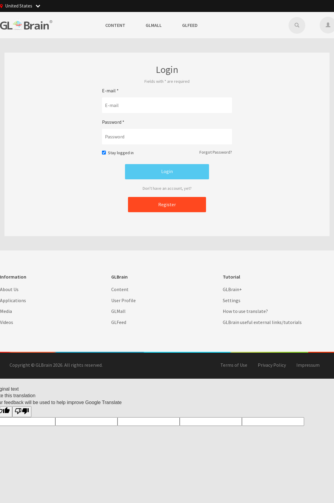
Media (6, 311)
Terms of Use (233, 365)
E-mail (110, 91)
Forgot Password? (215, 152)
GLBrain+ (232, 289)
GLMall (154, 25)
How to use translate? (245, 311)
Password (113, 122)
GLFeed (190, 25)
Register (167, 204)
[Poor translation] (21, 411)
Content (115, 25)
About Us (9, 289)
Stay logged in (118, 152)
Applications (13, 300)
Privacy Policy (272, 365)
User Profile (123, 300)
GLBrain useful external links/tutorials (262, 322)
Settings (231, 300)
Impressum (308, 365)
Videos (6, 322)
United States (23, 6)
